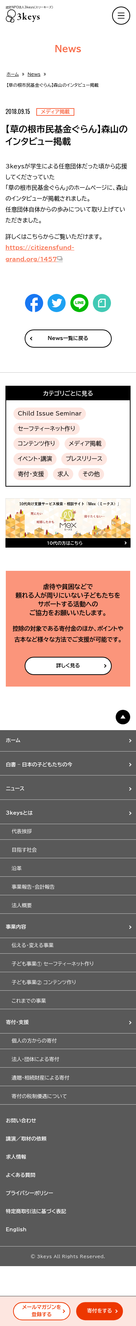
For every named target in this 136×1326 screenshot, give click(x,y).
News (34, 74)
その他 (91, 474)
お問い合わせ (21, 1120)
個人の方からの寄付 (34, 1040)
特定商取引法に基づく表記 (36, 1211)
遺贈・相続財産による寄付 (40, 1077)
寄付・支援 (31, 474)
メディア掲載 (85, 443)
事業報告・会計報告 (33, 886)
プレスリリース (84, 459)
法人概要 (22, 905)
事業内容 (16, 926)
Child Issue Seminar (50, 413)
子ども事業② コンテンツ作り (44, 982)
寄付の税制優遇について (39, 1096)
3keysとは (19, 812)
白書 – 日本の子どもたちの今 (39, 764)
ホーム (13, 74)
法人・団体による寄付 (35, 1059)
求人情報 (16, 1156)
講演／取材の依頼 (26, 1138)
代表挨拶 (22, 831)
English (16, 1229)
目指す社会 (24, 849)
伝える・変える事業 (33, 945)
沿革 (17, 868)
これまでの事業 (29, 1000)
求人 (63, 474)
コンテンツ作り (36, 443)
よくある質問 (21, 1175)
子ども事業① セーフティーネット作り (53, 963)
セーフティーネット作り (46, 428)
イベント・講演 (35, 459)
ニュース (15, 788)
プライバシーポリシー (29, 1193)
